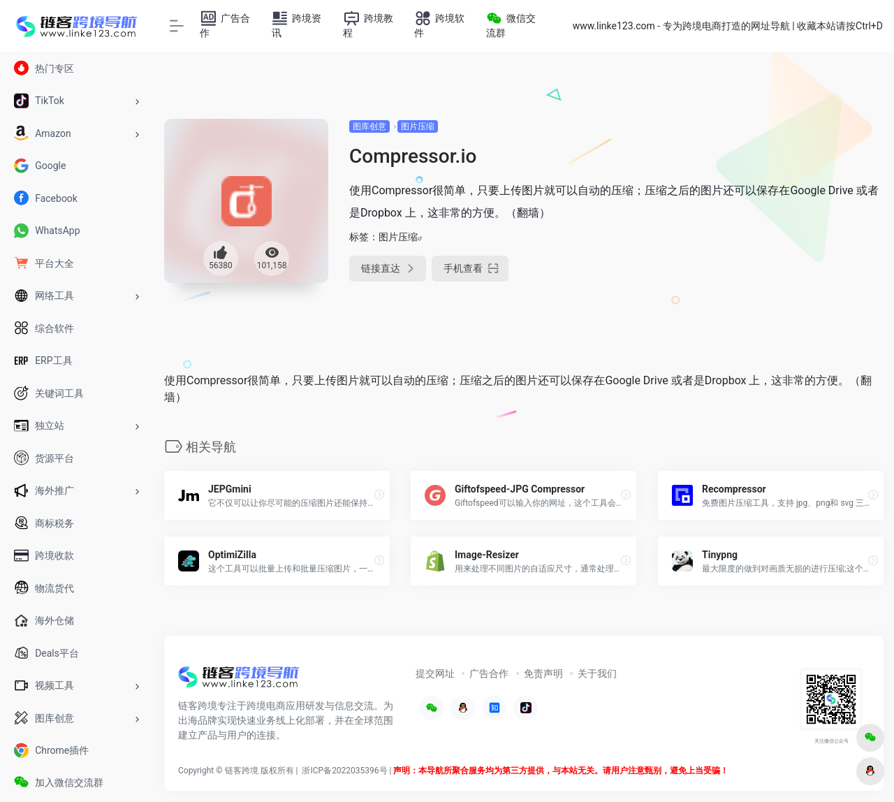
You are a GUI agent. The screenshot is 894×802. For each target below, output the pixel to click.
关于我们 (597, 673)
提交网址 (435, 673)
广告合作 (488, 673)
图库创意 (369, 126)
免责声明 (543, 673)
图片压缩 (417, 126)
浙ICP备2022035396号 (344, 770)
